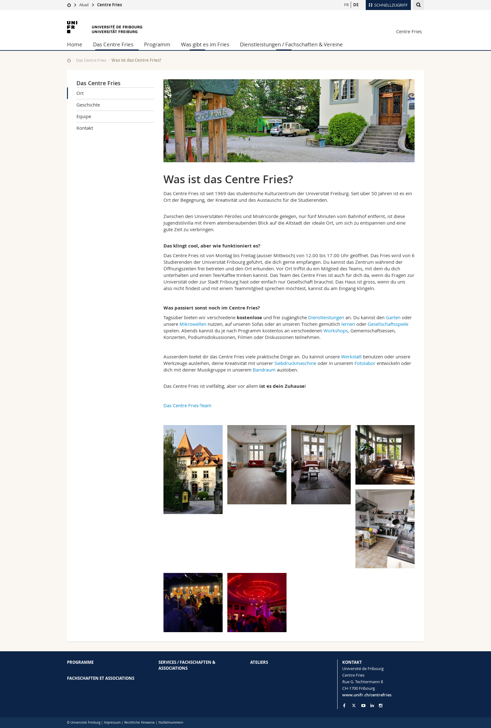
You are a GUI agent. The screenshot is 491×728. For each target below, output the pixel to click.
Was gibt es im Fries (205, 44)
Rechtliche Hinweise (139, 722)
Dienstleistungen (326, 317)
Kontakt (84, 128)
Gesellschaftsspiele (388, 324)
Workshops (335, 330)
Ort (80, 93)
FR (346, 5)
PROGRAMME (80, 662)
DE (356, 5)
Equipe (83, 116)
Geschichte (88, 104)
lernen (347, 324)
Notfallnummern (170, 722)
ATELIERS (259, 662)
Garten (393, 317)
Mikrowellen (192, 324)
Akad (84, 5)
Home (74, 44)
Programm (157, 44)
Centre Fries (109, 5)
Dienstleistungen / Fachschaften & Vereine (291, 44)
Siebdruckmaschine (295, 363)
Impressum (112, 722)
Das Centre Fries (113, 44)
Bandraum (264, 370)
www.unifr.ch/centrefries (366, 695)
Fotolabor (364, 363)
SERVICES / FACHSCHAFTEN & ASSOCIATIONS (186, 665)
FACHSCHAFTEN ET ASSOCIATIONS (100, 678)
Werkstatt (351, 356)
